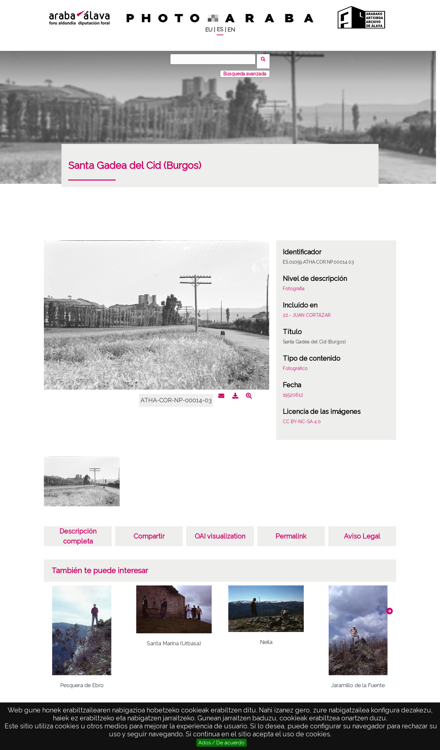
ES (220, 29)
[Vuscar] (215, 59)
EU (208, 30)
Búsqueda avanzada (244, 69)
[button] (389, 606)
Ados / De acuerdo (221, 743)
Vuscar (265, 59)
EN (231, 30)
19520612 (293, 390)
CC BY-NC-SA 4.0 (302, 417)
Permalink (290, 532)
